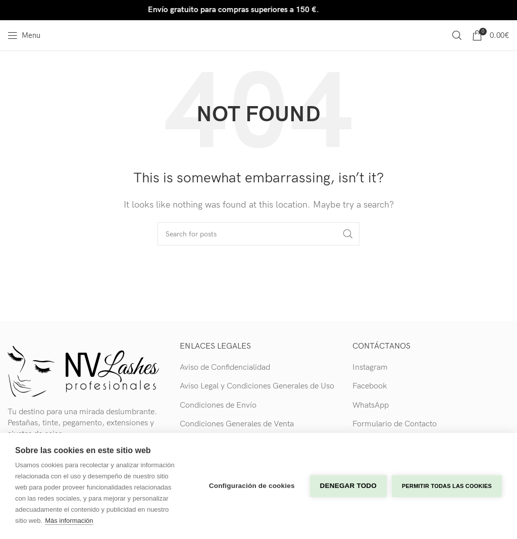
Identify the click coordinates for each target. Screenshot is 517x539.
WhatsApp (370, 405)
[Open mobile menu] (24, 35)
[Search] (457, 35)
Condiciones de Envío (218, 405)
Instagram (370, 367)
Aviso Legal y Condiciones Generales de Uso (257, 386)
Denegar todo (348, 485)
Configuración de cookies (252, 485)
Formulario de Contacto (394, 424)
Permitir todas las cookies (447, 486)
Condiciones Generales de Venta (237, 424)
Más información (69, 520)
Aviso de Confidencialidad (225, 367)
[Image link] (83, 370)
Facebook (369, 386)
